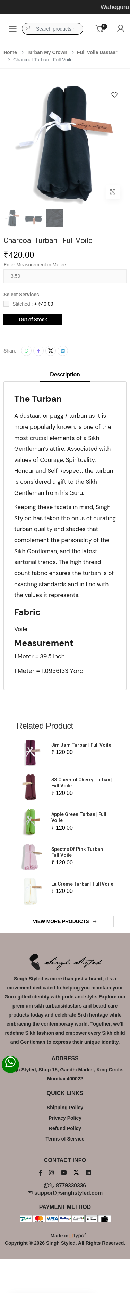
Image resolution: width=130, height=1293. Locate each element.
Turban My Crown (47, 52)
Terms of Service (65, 1139)
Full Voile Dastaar (97, 52)
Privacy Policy (65, 1118)
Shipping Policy (65, 1107)
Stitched (32, 304)
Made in (65, 1235)
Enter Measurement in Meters (35, 264)
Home (10, 52)
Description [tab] (65, 375)
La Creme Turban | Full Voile (82, 884)
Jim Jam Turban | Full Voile (81, 745)
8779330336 (65, 1185)
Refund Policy (65, 1128)
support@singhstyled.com (65, 1193)
